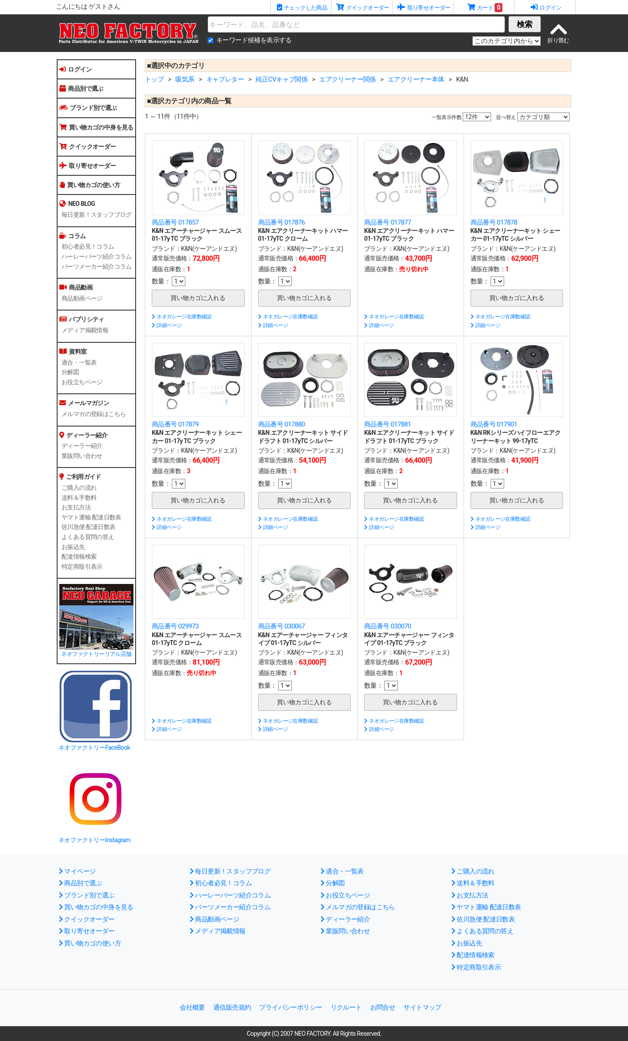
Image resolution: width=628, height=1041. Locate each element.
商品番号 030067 (281, 626)
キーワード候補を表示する (254, 40)
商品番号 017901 (494, 424)
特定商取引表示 (81, 566)
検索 (524, 24)
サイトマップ (422, 1007)
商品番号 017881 (387, 424)
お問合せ (383, 1007)
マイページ (77, 871)
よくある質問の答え (87, 536)
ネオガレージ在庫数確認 (182, 317)
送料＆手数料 (78, 497)
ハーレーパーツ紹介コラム (96, 256)
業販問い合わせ (81, 455)
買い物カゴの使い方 (89, 184)
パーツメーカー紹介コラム (96, 266)
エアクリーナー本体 (416, 79)
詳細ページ (166, 325)
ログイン (75, 69)
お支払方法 (76, 507)
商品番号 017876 (281, 222)
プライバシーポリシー (290, 1007)
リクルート (346, 1007)
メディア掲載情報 (84, 330)
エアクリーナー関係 (347, 79)
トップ (154, 79)
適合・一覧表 (78, 362)
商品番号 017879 (175, 424)
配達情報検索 (78, 556)
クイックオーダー (87, 146)
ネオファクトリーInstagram (94, 839)
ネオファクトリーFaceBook (94, 747)
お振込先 (73, 546)
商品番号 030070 (387, 626)
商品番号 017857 (175, 222)
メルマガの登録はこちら (93, 413)
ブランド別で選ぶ (88, 107)
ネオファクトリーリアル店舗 (96, 654)
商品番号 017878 (494, 222)
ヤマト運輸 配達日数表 (91, 517)
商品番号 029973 (175, 626)
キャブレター (225, 79)
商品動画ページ (81, 298)
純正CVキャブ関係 (281, 79)
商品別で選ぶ (81, 88)
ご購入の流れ (78, 487)
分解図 (70, 372)
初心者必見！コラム (87, 246)
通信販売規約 (232, 1007)
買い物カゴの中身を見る (96, 127)
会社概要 (192, 1007)
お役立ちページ (81, 382)
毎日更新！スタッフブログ (96, 214)
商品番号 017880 (281, 424)
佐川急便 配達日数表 (88, 526)
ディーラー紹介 (81, 445)
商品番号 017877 (387, 222)
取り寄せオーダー (87, 165)
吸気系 (184, 79)
